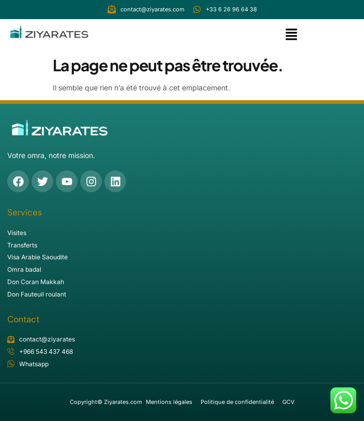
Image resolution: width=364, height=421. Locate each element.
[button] (291, 35)
